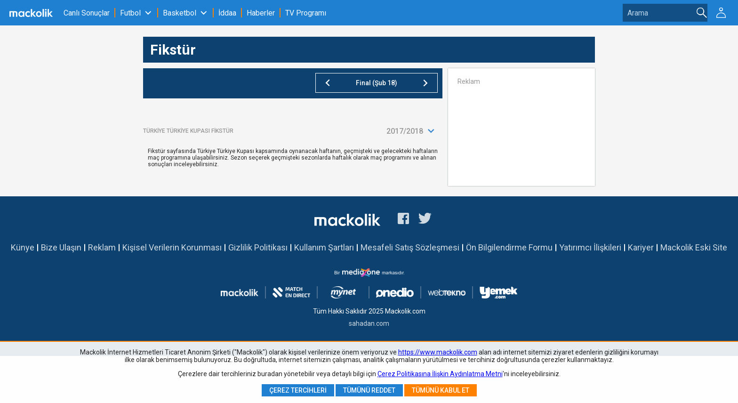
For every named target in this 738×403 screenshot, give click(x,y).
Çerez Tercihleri (298, 390)
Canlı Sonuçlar (87, 12)
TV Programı (305, 12)
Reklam (102, 247)
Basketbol (179, 12)
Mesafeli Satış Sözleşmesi (410, 247)
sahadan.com (369, 323)
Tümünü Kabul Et (440, 390)
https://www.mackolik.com (437, 352)
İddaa (227, 12)
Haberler (261, 12)
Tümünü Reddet (369, 390)
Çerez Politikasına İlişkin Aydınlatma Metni (440, 374)
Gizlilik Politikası (258, 247)
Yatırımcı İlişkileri (590, 247)
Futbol (130, 12)
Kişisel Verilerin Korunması (172, 247)
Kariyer (641, 247)
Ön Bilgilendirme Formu (509, 247)
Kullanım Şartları (324, 247)
